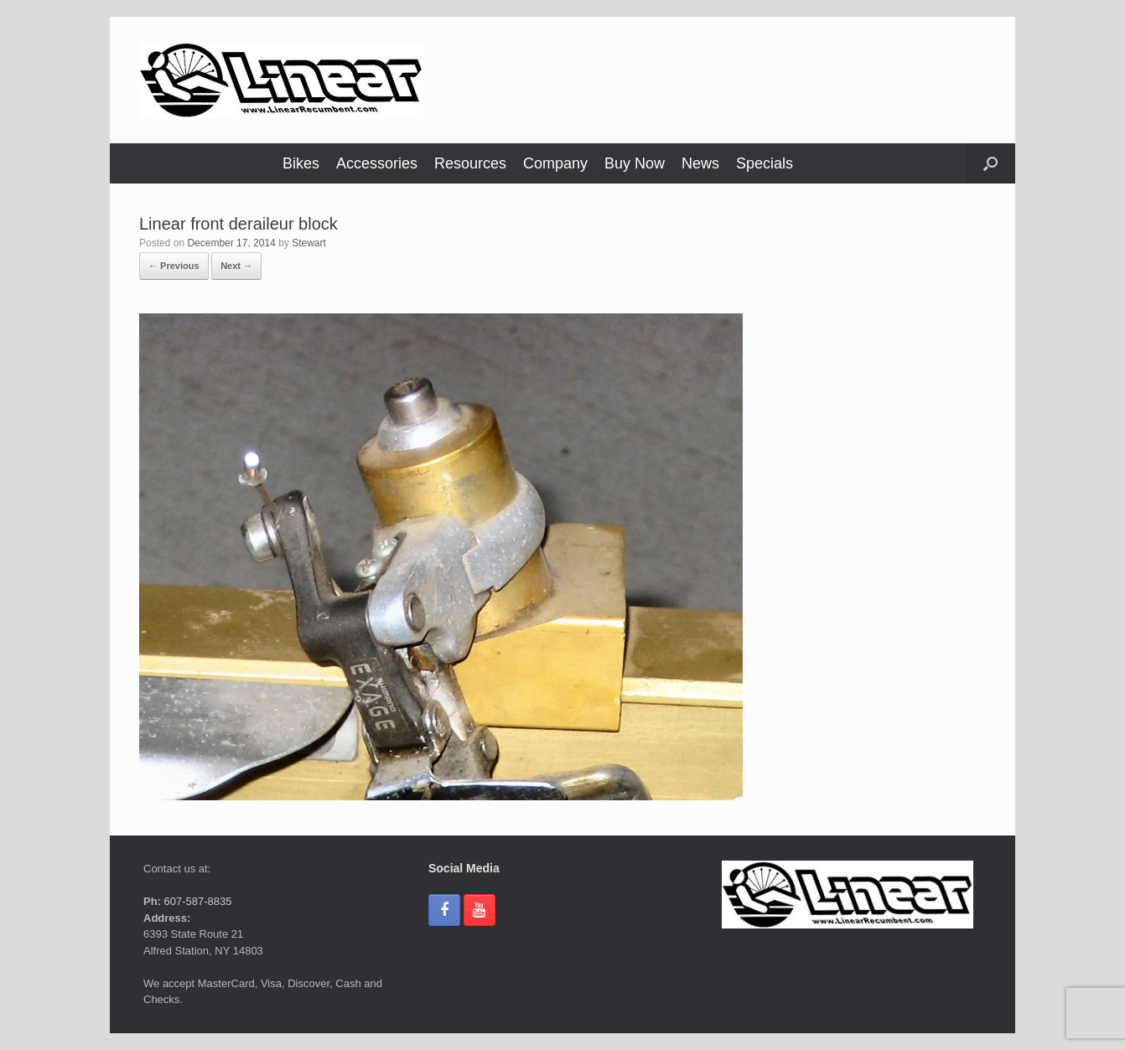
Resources (470, 163)
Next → (236, 266)
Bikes (301, 163)
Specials (764, 163)
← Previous (174, 266)
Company (555, 163)
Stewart (309, 243)
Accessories (376, 163)
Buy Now (634, 163)
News (700, 163)
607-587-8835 (196, 901)
